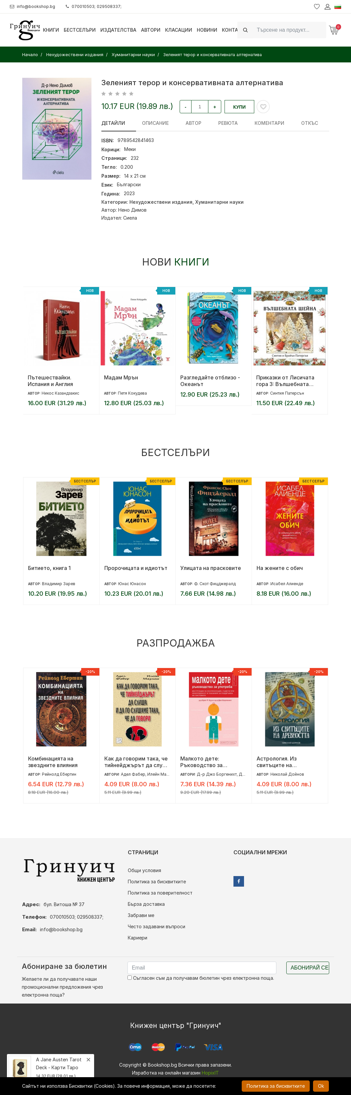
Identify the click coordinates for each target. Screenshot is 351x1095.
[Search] (289, 30)
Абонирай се (310, 968)
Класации (178, 30)
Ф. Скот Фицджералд (215, 583)
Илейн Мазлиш (161, 774)
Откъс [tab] (288, 123)
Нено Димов (132, 210)
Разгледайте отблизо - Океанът (210, 380)
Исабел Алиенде (286, 583)
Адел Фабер (133, 774)
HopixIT (210, 1073)
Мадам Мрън (121, 377)
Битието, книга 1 (49, 568)
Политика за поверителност (160, 893)
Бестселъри (80, 30)
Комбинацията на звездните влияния (53, 761)
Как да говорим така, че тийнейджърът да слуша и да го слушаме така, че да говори (137, 761)
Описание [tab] (151, 123)
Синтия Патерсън (287, 393)
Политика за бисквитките (157, 881)
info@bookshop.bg (35, 6)
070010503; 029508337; (100, 6)
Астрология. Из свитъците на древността (277, 761)
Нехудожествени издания (161, 202)
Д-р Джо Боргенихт (217, 774)
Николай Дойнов (287, 774)
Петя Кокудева (132, 393)
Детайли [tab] (113, 123)
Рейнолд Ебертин (59, 774)
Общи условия (144, 870)
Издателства (118, 30)
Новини (207, 30)
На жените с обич (280, 568)
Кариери (137, 937)
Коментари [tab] (252, 123)
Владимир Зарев (58, 583)
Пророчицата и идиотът (135, 568)
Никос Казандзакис (60, 393)
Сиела (130, 218)
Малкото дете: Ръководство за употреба (201, 761)
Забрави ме (141, 915)
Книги (51, 30)
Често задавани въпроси (156, 926)
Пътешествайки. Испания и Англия (50, 380)
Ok (321, 1086)
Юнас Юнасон (132, 583)
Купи (239, 107)
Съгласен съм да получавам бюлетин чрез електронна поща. (200, 978)
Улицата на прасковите (210, 568)
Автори (150, 30)
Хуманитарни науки (219, 202)
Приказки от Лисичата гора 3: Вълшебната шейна (285, 380)
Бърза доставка (146, 904)
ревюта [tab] (215, 123)
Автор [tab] (185, 123)
